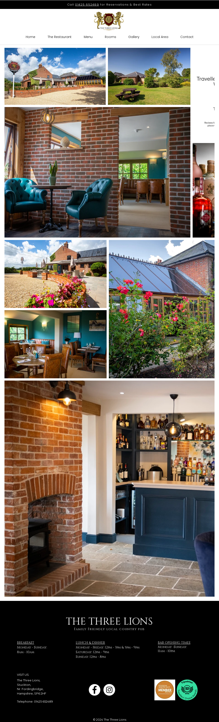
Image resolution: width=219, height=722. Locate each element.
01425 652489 (87, 4)
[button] (133, 37)
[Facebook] (94, 690)
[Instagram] (109, 690)
